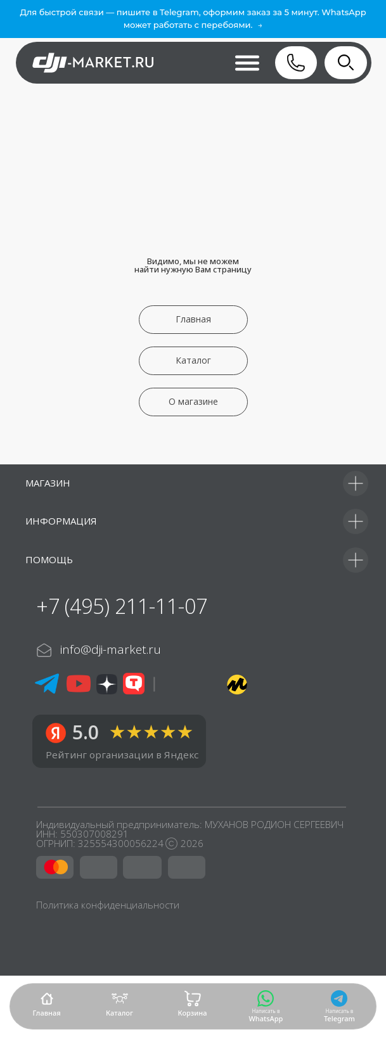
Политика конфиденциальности (107, 904)
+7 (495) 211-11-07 (121, 606)
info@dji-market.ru (110, 649)
